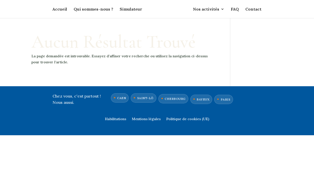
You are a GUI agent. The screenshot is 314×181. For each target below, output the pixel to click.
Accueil (60, 9)
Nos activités (206, 9)
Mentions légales (146, 119)
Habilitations (115, 119)
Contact (253, 9)
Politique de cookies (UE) (187, 119)
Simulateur (131, 9)
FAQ (235, 9)
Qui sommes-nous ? (93, 9)
